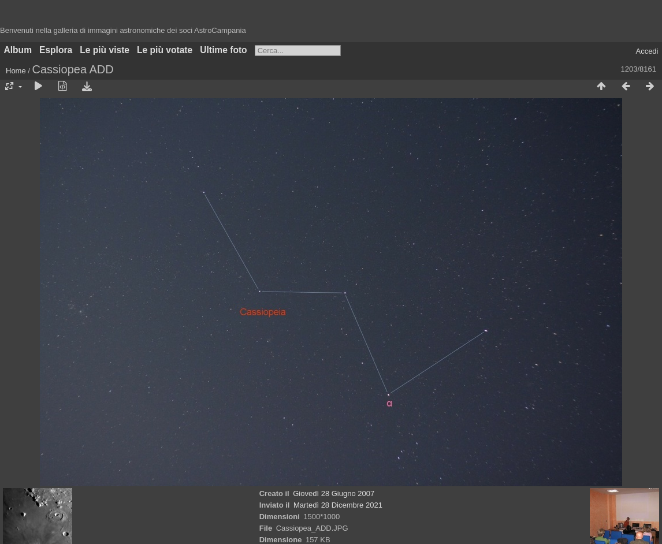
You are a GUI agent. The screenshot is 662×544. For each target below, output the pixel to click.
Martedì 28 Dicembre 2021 (337, 505)
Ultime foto (223, 50)
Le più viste (104, 50)
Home (16, 70)
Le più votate (164, 50)
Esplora (55, 50)
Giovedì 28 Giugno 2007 (333, 493)
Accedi (646, 51)
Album (18, 50)
